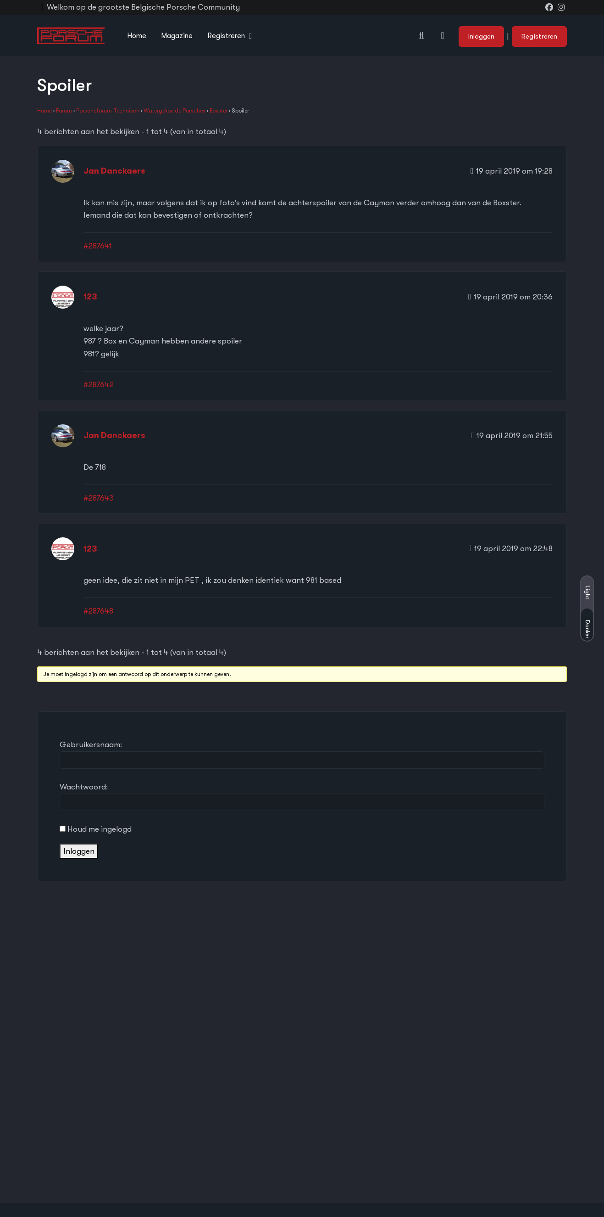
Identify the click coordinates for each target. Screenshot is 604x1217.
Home (136, 36)
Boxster (218, 110)
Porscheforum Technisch (107, 110)
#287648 (98, 611)
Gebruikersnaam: (91, 744)
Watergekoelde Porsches (174, 110)
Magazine (177, 36)
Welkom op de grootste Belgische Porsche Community (143, 7)
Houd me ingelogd (99, 829)
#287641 (97, 246)
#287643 (98, 498)
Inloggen (481, 36)
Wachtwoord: (84, 787)
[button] (421, 35)
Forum (64, 110)
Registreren (226, 36)
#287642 (98, 384)
